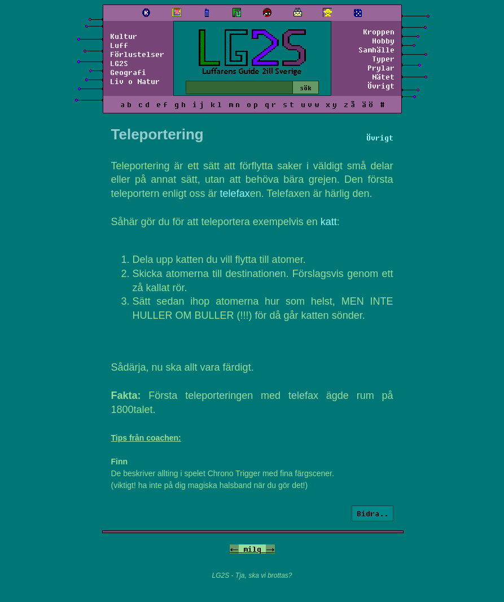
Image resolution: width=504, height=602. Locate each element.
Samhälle (376, 49)
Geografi (128, 72)
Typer (383, 58)
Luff (119, 45)
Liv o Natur (135, 81)
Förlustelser (137, 54)
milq (252, 548)
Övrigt (381, 85)
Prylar (381, 67)
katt (329, 221)
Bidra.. (372, 513)
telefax (235, 193)
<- (234, 548)
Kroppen (379, 31)
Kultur (123, 36)
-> (270, 548)
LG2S (119, 63)
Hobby (383, 40)
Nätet (383, 76)
